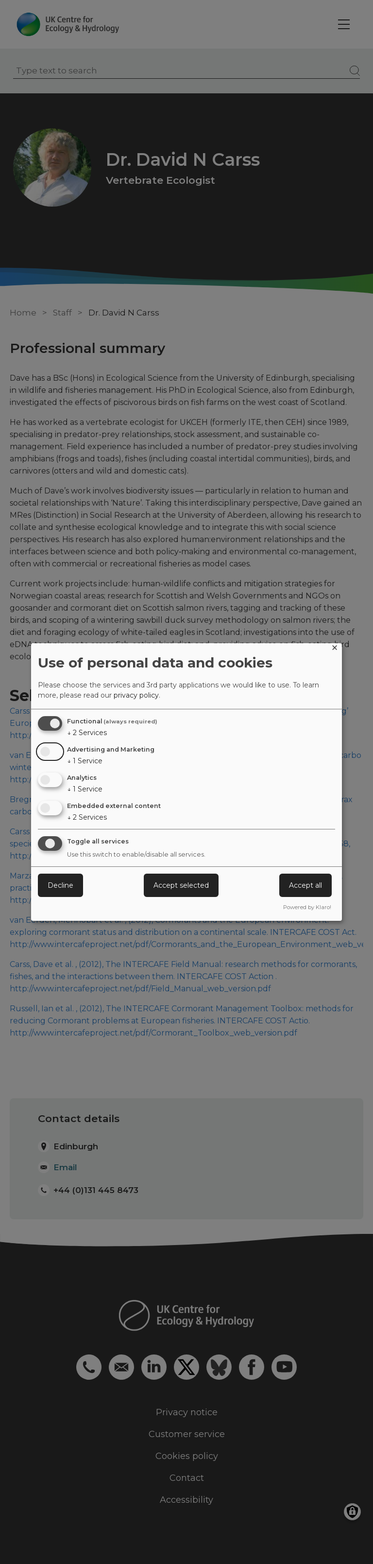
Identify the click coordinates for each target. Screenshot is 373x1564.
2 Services (87, 733)
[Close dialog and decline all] (334, 649)
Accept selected (181, 885)
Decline (60, 885)
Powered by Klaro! (307, 907)
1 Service (84, 761)
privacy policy (136, 695)
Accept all (305, 885)
